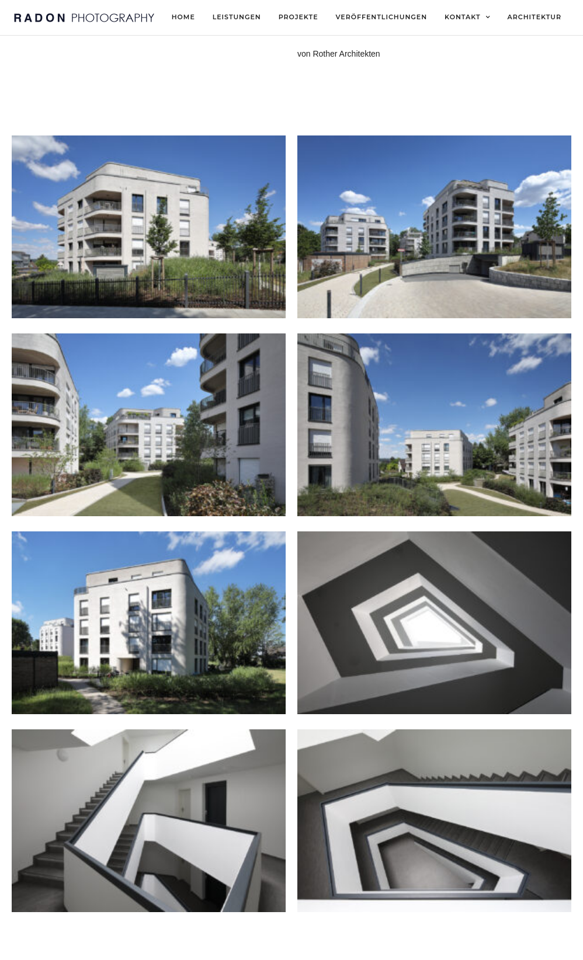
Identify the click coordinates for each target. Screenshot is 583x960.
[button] (558, 16)
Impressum (220, 946)
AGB (312, 946)
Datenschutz (272, 946)
